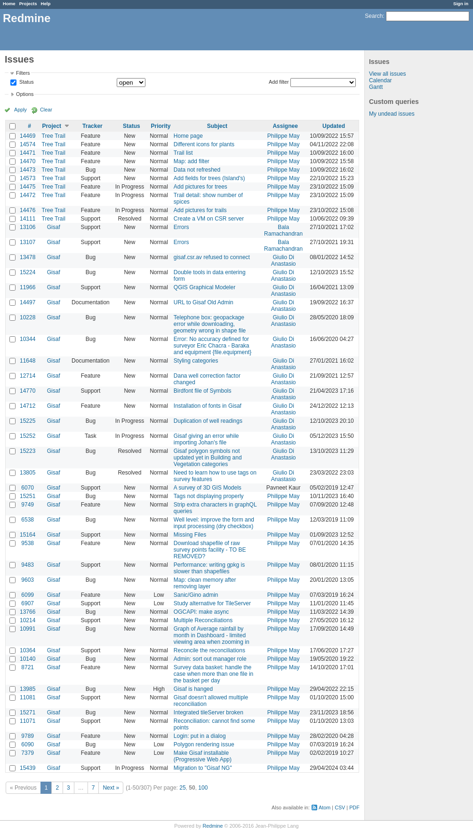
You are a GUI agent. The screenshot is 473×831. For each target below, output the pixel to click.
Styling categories (196, 360)
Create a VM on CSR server (209, 218)
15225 (27, 421)
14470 (27, 161)
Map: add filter (191, 161)
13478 (27, 257)
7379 (27, 753)
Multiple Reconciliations (203, 620)
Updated (333, 126)
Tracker (92, 126)
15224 (27, 272)
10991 (27, 628)
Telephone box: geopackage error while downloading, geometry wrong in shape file (210, 324)
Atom (324, 807)
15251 (27, 496)
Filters (23, 73)
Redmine (212, 826)
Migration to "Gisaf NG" (203, 768)
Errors (181, 227)
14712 (27, 406)
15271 (27, 712)
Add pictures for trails (200, 210)
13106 (27, 227)
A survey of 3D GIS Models (207, 487)
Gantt (376, 87)
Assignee (285, 126)
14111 (27, 218)
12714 (27, 375)
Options (24, 94)
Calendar (380, 80)
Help (46, 3)
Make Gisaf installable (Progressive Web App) (203, 756)
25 (182, 787)
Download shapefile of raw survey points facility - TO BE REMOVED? (210, 550)
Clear (46, 109)
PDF (354, 807)
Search (374, 16)
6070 (27, 487)
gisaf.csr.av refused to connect (212, 257)
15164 (27, 534)
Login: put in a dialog (200, 736)
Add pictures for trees (200, 186)
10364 (27, 650)
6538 (27, 519)
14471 (27, 153)
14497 (27, 302)
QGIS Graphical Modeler (204, 287)
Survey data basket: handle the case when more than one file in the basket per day (213, 674)
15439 (27, 768)
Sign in (460, 3)
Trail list (183, 153)
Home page (188, 136)
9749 (27, 504)
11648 (27, 360)
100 (203, 787)
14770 (27, 391)
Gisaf (53, 227)
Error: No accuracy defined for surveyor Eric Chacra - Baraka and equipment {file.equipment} (212, 346)
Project (51, 126)
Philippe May (283, 136)
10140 (27, 659)
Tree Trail (53, 136)
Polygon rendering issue (204, 744)
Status (26, 82)
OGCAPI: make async (201, 612)
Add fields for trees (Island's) (209, 178)
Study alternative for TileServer (212, 603)
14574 (27, 144)
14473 (27, 169)
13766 (27, 612)
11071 (27, 721)
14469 (27, 136)
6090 (27, 744)
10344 (27, 339)
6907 (27, 603)
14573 (27, 178)
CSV (340, 807)
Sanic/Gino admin (196, 595)
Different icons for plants (204, 144)
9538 (27, 543)
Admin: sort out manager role (210, 659)
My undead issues (392, 114)
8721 (27, 667)
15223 (27, 451)
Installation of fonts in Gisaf (207, 406)
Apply (20, 109)
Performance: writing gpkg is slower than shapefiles (209, 568)
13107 (27, 242)
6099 (27, 595)
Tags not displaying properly (209, 496)
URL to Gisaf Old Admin (203, 302)
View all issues (387, 74)
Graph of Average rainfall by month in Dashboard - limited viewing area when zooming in (211, 635)
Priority (160, 126)
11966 (27, 287)
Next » (111, 787)
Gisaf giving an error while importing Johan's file (206, 439)
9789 (27, 736)
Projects (28, 3)
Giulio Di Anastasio (283, 260)
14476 (27, 210)
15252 (27, 436)
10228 (27, 317)
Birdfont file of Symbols (203, 391)
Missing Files (190, 534)
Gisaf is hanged (193, 689)
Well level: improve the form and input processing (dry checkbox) (214, 523)
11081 (27, 697)
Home (9, 3)
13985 (27, 689)
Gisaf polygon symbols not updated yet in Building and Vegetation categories (208, 457)
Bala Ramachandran (283, 230)
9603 (27, 580)
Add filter (279, 82)
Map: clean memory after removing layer (205, 583)
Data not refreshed (197, 169)
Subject (217, 126)
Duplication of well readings (208, 421)
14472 (27, 195)
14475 (27, 186)
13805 (27, 472)
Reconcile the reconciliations (209, 650)
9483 (27, 565)
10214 (27, 620)
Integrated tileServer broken (208, 712)
